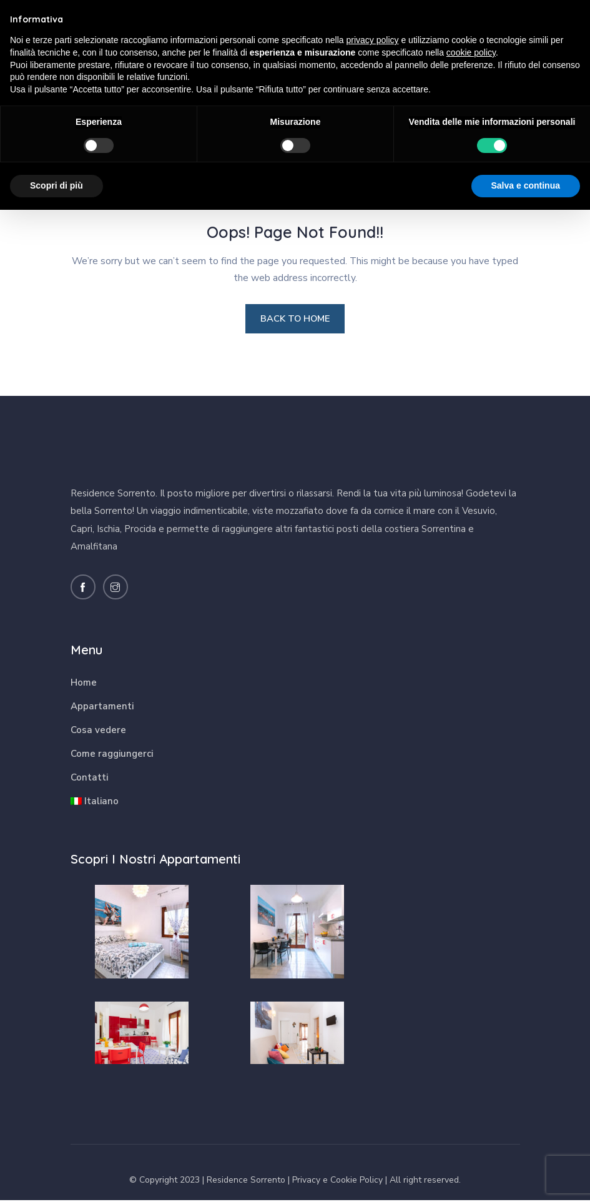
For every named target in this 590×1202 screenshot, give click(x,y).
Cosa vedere (98, 732)
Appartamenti (102, 708)
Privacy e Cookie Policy (337, 1182)
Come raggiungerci (112, 755)
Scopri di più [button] (56, 185)
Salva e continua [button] (525, 185)
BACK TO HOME (295, 319)
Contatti (89, 779)
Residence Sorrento (246, 1182)
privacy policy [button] (373, 40)
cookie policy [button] (471, 52)
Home (84, 684)
